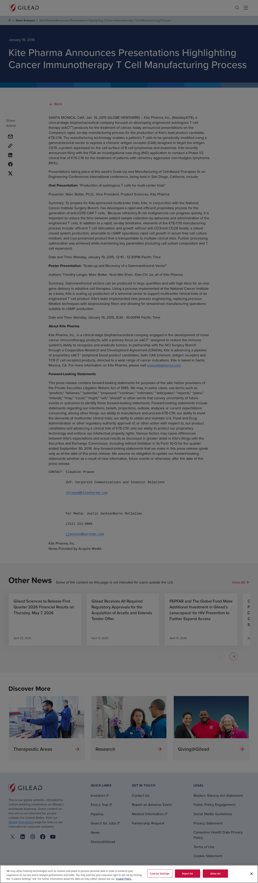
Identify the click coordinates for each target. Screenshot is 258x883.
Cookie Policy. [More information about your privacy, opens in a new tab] (124, 879)
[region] (129, 874)
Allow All (215, 873)
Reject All (187, 873)
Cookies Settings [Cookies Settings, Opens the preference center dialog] (160, 873)
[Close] (251, 873)
